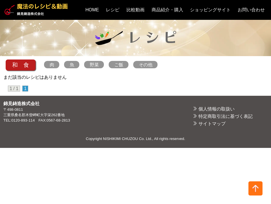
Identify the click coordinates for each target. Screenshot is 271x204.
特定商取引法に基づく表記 (225, 116)
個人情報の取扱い (216, 109)
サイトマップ (212, 123)
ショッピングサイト (210, 9)
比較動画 (135, 9)
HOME (92, 9)
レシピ (112, 9)
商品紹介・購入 (167, 9)
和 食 (20, 65)
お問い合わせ (251, 9)
